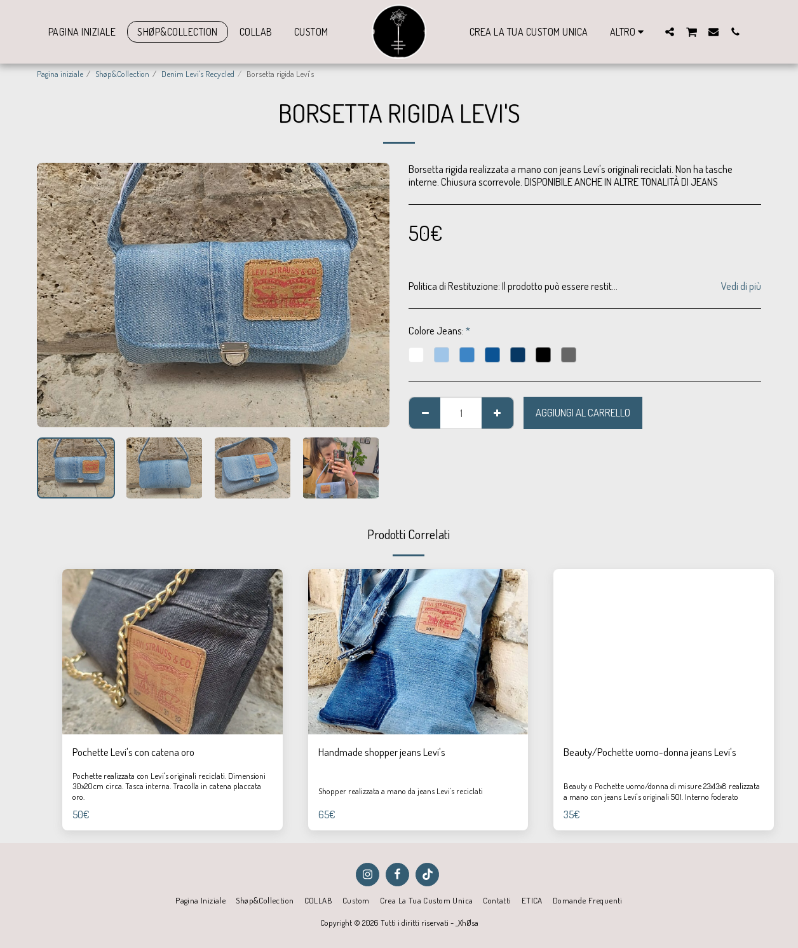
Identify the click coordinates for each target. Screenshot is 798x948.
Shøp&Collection (122, 73)
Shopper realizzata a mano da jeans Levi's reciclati (400, 790)
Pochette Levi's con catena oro (133, 752)
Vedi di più (741, 286)
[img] (172, 651)
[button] (669, 31)
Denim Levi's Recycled (197, 73)
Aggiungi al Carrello (583, 412)
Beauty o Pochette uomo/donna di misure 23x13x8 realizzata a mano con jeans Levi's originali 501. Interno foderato (662, 791)
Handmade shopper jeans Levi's (381, 752)
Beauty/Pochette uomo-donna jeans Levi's (650, 752)
